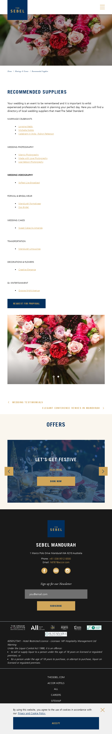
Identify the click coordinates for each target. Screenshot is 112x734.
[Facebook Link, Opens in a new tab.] (44, 571)
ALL (56, 688)
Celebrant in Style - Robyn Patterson (36, 133)
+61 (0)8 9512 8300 (60, 558)
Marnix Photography (29, 154)
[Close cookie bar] (103, 710)
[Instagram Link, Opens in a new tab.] (68, 571)
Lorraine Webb (26, 126)
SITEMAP (56, 700)
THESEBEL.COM (56, 677)
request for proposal (29, 304)
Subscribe (56, 605)
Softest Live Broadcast (29, 182)
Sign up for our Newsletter (56, 583)
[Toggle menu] (102, 7)
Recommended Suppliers (40, 71)
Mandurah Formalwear (30, 203)
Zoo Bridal (24, 207)
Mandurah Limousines (30, 248)
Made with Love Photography (33, 158)
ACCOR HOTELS (56, 683)
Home (9, 71)
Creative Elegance (27, 269)
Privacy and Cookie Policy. (32, 713)
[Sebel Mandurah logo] (17, 10)
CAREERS (56, 694)
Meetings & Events (21, 71)
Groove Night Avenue (29, 290)
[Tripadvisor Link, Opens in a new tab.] (56, 571)
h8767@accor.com (59, 562)
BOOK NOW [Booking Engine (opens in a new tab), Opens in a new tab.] (56, 481)
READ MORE (56, 469)
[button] (12, 349)
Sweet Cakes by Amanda (31, 227)
